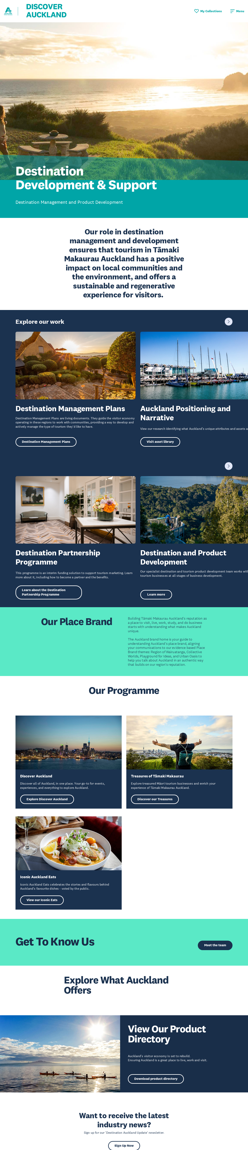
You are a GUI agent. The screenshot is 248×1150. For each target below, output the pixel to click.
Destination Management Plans (70, 408)
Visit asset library (160, 442)
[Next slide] (228, 321)
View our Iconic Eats (42, 900)
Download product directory (155, 1079)
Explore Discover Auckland (47, 799)
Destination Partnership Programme (58, 557)
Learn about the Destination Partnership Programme (43, 592)
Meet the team (215, 945)
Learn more (156, 594)
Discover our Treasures (154, 799)
